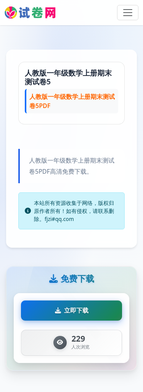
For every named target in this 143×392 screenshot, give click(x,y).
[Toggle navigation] (127, 12)
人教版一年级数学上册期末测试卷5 (68, 77)
